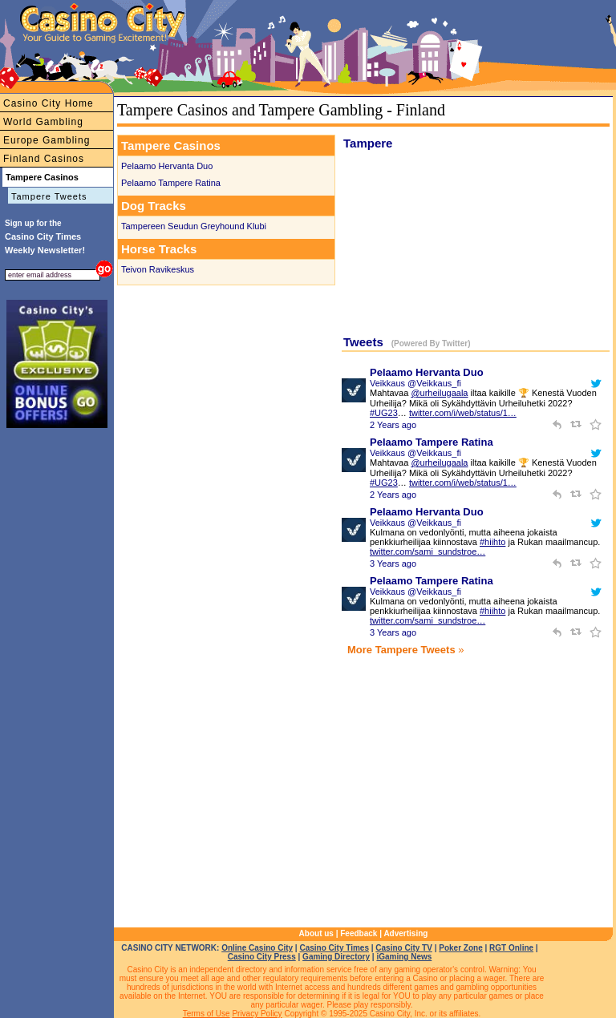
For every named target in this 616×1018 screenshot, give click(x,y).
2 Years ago (393, 425)
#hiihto (492, 542)
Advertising (405, 933)
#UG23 (384, 413)
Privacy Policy (257, 1013)
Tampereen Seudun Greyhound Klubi (193, 226)
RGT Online (511, 947)
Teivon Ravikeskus (157, 269)
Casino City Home (48, 103)
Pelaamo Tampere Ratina (171, 183)
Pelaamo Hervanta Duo (167, 166)
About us (316, 933)
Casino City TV (403, 947)
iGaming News (404, 956)
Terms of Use (206, 1013)
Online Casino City (257, 947)
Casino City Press (262, 956)
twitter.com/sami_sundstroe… (427, 551)
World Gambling (43, 121)
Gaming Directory (336, 956)
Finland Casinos (43, 158)
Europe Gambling (46, 140)
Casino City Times (334, 947)
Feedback (358, 933)
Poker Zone (460, 947)
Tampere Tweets (49, 196)
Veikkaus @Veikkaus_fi (415, 383)
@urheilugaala (439, 393)
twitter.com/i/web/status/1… (463, 413)
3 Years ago (393, 563)
